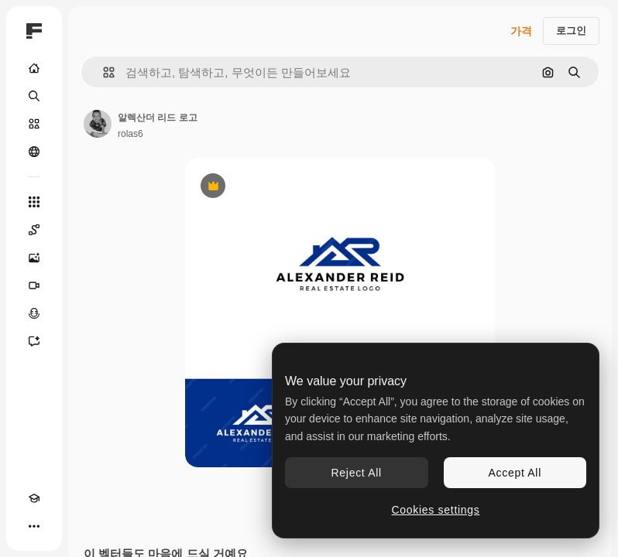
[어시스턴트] (34, 341)
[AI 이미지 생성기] (34, 257)
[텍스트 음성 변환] (34, 313)
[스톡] (34, 123)
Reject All (356, 472)
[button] (102, 72)
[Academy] (34, 498)
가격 (521, 31)
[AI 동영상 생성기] (34, 285)
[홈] (34, 68)
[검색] (34, 96)
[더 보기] (34, 526)
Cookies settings (436, 510)
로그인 (571, 30)
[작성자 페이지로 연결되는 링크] (98, 124)
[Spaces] (34, 229)
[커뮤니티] (34, 151)
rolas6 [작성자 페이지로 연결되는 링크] (130, 133)
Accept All (515, 472)
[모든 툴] (34, 202)
